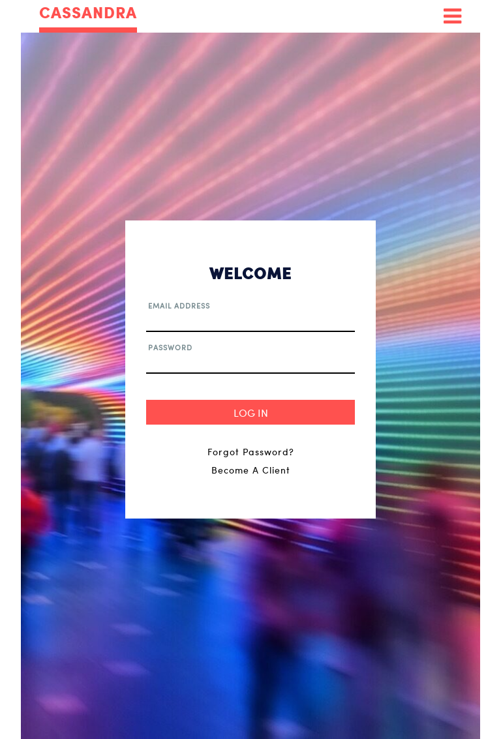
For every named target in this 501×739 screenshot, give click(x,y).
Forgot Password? (250, 451)
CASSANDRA (88, 13)
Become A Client (250, 469)
